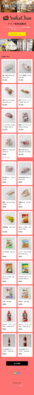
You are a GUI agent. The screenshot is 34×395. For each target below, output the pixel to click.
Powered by (17, 386)
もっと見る (17, 363)
